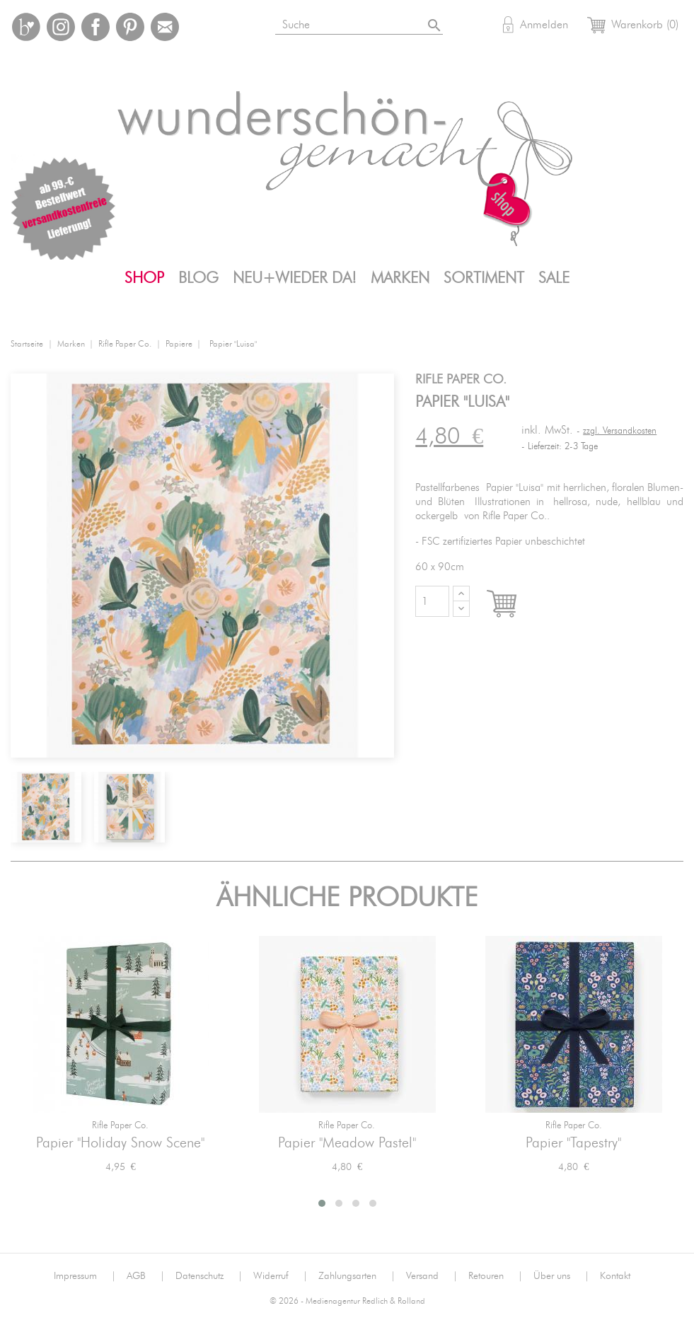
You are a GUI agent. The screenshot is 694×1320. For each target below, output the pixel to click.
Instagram (61, 27)
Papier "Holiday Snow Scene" (120, 1143)
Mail (165, 27)
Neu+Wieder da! (295, 278)
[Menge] (432, 601)
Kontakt (615, 1276)
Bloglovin (26, 27)
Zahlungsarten (356, 1276)
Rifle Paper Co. (120, 1125)
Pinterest (130, 27)
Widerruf (280, 1276)
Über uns (561, 1276)
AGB (146, 1276)
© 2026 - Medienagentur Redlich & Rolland (347, 1301)
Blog (198, 278)
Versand (432, 1276)
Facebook (95, 27)
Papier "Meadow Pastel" (347, 1143)
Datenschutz (209, 1276)
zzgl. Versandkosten (620, 431)
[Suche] (354, 22)
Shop (144, 278)
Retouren (495, 1276)
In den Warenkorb (514, 605)
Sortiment (484, 278)
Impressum (85, 1276)
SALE (553, 278)
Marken (400, 278)
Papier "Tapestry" (573, 1143)
